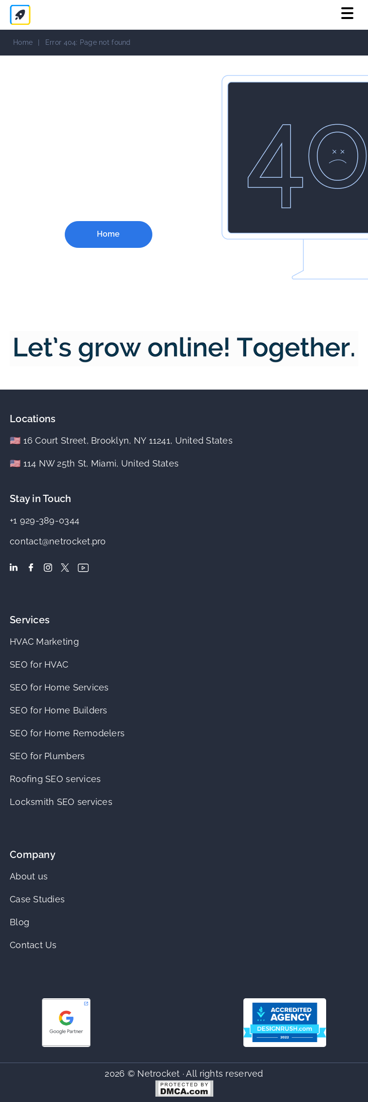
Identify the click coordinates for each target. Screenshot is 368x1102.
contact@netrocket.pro (58, 541)
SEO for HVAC (39, 664)
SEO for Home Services (59, 687)
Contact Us (33, 945)
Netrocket (158, 1073)
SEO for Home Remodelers (67, 733)
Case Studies (37, 899)
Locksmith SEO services (61, 802)
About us (29, 876)
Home (23, 42)
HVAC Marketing (44, 641)
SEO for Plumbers (47, 756)
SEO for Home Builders (59, 710)
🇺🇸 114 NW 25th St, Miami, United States (94, 463)
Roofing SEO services (55, 779)
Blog (19, 922)
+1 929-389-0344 (44, 520)
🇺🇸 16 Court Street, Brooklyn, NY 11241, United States (121, 440)
